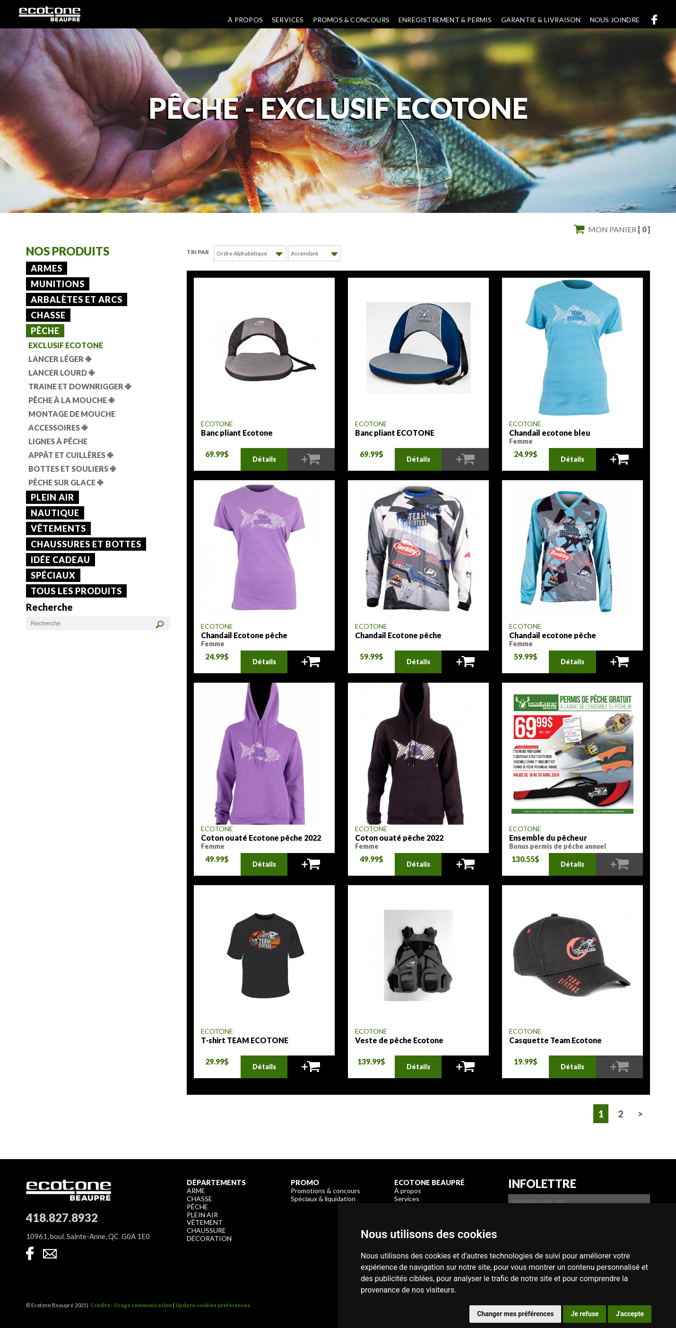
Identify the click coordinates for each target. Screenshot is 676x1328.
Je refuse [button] (584, 1314)
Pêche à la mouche (71, 400)
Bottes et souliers (72, 468)
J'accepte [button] (629, 1314)
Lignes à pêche (57, 441)
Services (288, 20)
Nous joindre (615, 20)
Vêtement (205, 1222)
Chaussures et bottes (86, 544)
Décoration (209, 1238)
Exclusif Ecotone (65, 345)
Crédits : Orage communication (131, 1305)
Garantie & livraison (541, 20)
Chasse (48, 315)
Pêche (45, 330)
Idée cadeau (60, 559)
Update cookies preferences (212, 1305)
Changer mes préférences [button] (515, 1314)
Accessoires (57, 427)
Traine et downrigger (79, 386)
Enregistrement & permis (445, 20)
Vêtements (58, 528)
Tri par (198, 251)
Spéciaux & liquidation (323, 1198)
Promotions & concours (325, 1190)
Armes (46, 268)
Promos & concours (351, 20)
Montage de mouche (71, 413)
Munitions (58, 284)
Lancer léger (59, 358)
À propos (245, 20)
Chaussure (206, 1230)
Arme (196, 1190)
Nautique (55, 513)
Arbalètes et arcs (76, 299)
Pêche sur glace (65, 482)
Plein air (52, 497)
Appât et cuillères (70, 454)
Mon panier (619, 229)
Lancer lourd (61, 372)
